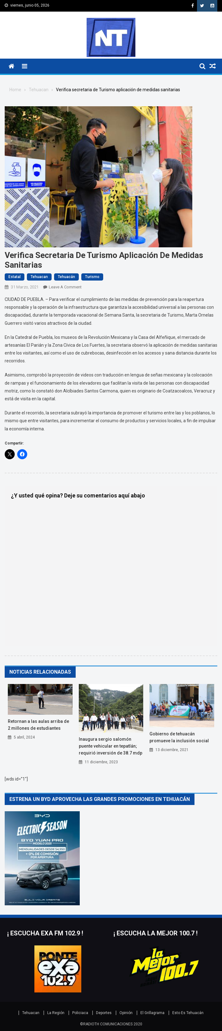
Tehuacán (66, 277)
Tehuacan (39, 277)
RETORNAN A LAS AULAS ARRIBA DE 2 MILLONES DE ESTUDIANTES (38, 725)
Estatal (14, 277)
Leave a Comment (65, 287)
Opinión (126, 1013)
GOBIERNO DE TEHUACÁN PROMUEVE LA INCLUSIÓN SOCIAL (179, 737)
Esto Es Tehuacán (188, 1013)
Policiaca (80, 1013)
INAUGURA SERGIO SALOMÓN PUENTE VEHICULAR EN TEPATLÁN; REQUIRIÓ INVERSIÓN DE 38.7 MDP (110, 746)
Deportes (104, 1013)
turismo (92, 277)
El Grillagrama (152, 1013)
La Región (55, 1013)
